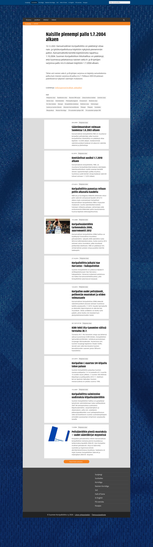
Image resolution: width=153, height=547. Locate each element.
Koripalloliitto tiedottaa (71, 104)
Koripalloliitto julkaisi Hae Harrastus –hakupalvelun (86, 264)
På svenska (78, 2)
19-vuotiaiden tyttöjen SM (75, 110)
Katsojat (60, 104)
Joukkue (37, 20)
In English (71, 2)
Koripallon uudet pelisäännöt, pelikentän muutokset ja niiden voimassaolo (88, 294)
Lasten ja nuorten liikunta (54, 107)
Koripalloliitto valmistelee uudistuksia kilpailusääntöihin (88, 396)
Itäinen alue (50, 101)
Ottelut (45, 20)
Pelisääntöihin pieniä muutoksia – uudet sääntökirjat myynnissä (89, 433)
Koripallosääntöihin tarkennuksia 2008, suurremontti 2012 (82, 227)
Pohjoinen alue (51, 98)
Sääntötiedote (60, 101)
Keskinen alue (93, 101)
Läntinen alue (102, 98)
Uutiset (36, 24)
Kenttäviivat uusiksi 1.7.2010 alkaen (87, 159)
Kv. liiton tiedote (51, 104)
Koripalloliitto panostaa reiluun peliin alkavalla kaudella (89, 190)
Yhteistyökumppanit (72, 101)
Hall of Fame (63, 2)
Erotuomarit (83, 101)
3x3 (57, 2)
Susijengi (27, 2)
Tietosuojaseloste (99, 515)
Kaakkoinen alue (62, 98)
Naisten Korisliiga (50, 2)
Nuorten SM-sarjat (74, 98)
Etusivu (28, 20)
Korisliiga (41, 2)
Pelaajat (83, 107)
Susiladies (34, 2)
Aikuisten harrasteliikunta (71, 107)
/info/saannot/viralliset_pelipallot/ (68, 88)
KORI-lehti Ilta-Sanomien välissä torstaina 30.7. (89, 329)
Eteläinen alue (84, 104)
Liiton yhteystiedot (82, 515)
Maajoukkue (50, 110)
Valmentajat (94, 104)
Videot (54, 20)
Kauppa (85, 2)
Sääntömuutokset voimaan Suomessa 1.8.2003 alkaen (86, 128)
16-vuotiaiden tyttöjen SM (93, 110)
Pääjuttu (90, 107)
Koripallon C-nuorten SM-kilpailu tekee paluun (89, 365)
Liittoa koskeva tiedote (88, 98)
